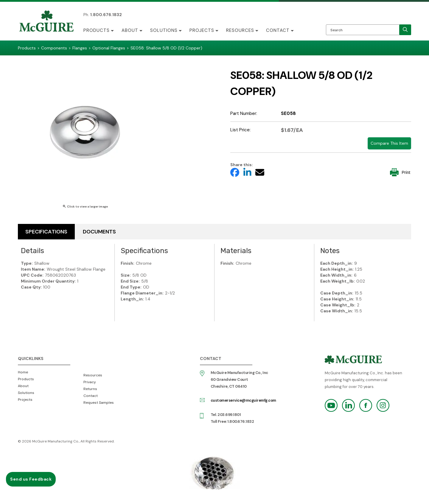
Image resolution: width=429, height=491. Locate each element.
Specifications (46, 231)
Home (23, 372)
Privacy (89, 382)
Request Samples (98, 402)
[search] (405, 29)
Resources (240, 30)
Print (400, 172)
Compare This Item (389, 143)
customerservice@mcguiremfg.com (243, 400)
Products (96, 30)
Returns (90, 388)
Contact (278, 30)
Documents (99, 231)
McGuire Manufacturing (46, 21)
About (130, 30)
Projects (201, 30)
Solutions (164, 30)
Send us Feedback (31, 479)
